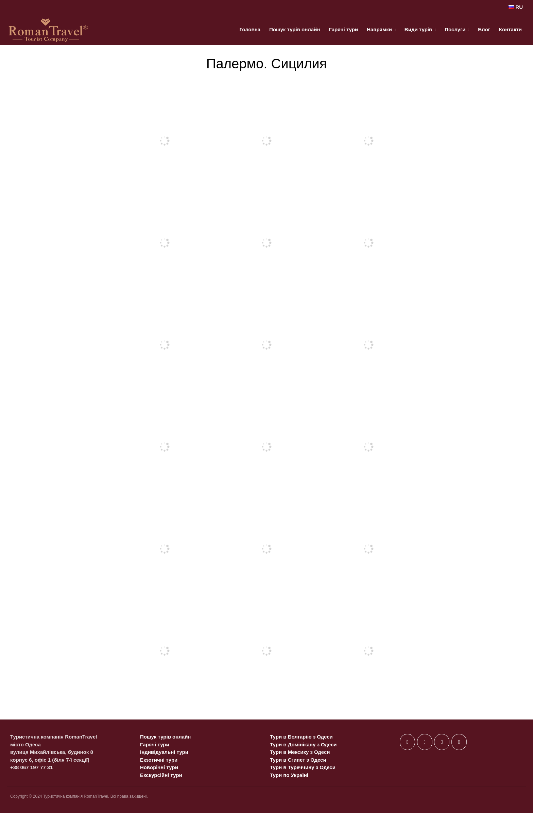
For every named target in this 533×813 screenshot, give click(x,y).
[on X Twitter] (424, 742)
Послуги (455, 29)
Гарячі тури (343, 29)
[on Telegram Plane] (459, 742)
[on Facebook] (407, 742)
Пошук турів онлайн (294, 29)
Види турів (418, 29)
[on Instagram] (441, 742)
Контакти (510, 29)
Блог (484, 29)
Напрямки (379, 29)
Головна (249, 29)
